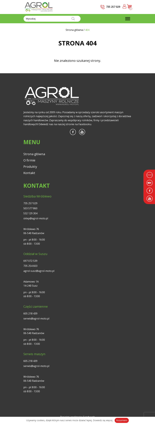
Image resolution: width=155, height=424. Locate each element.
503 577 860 (30, 208)
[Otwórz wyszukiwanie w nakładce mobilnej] (52, 19)
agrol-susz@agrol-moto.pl (38, 271)
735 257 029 (30, 203)
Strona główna (34, 154)
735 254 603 (30, 266)
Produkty (30, 166)
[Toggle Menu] (127, 18)
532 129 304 (30, 213)
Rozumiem (121, 420)
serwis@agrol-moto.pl (36, 318)
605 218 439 (30, 313)
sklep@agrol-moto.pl (35, 218)
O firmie (29, 160)
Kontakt (29, 173)
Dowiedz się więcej (102, 420)
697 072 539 (30, 261)
